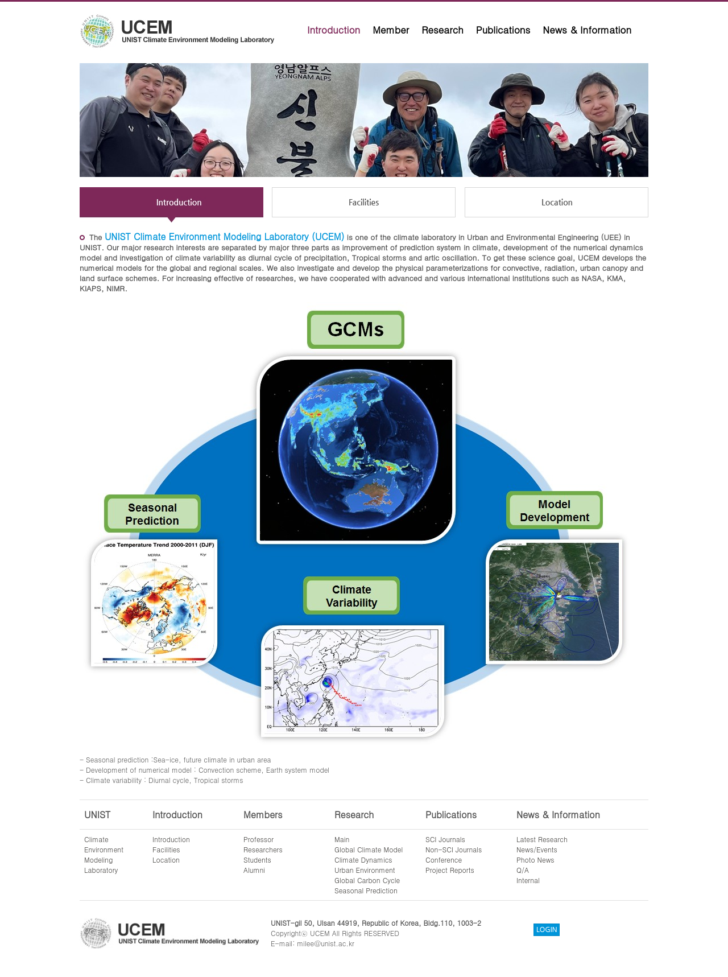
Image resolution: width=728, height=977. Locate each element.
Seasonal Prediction (366, 890)
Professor (258, 839)
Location (166, 859)
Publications (503, 29)
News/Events (536, 849)
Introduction (333, 29)
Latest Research (542, 839)
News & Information (587, 29)
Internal (528, 880)
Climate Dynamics (363, 859)
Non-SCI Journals (453, 849)
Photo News (535, 859)
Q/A (522, 870)
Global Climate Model (368, 849)
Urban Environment (364, 870)
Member (391, 29)
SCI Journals (445, 839)
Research (442, 29)
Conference (443, 859)
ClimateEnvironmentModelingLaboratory (103, 854)
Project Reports (449, 870)
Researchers (263, 849)
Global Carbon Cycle (367, 880)
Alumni (254, 870)
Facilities (166, 849)
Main (341, 839)
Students (257, 859)
